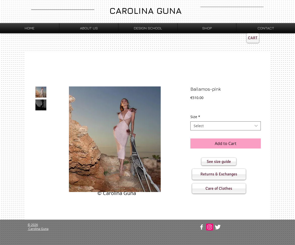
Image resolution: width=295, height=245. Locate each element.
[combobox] (225, 125)
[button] (218, 161)
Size (195, 117)
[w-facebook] (201, 227)
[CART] (253, 38)
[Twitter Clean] (217, 227)
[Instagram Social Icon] (209, 227)
